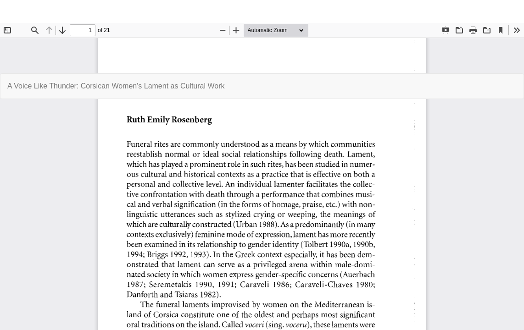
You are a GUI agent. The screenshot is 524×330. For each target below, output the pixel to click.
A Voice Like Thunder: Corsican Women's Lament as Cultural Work (116, 86)
